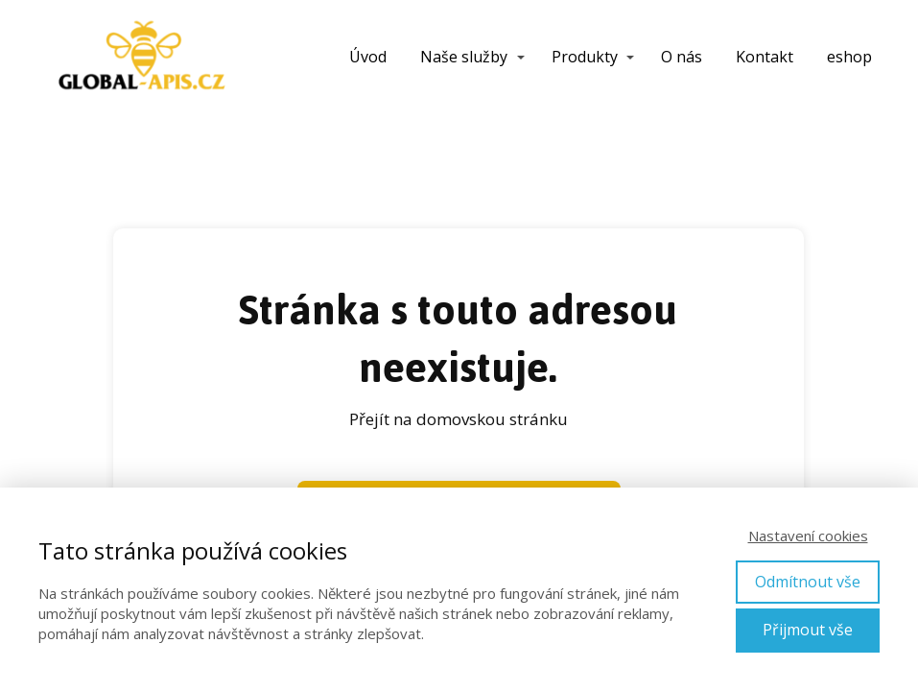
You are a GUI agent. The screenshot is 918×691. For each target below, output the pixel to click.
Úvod (368, 56)
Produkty (585, 56)
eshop (849, 56)
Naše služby (463, 56)
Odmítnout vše (807, 581)
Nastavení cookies (808, 535)
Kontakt (764, 56)
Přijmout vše (808, 629)
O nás (681, 56)
